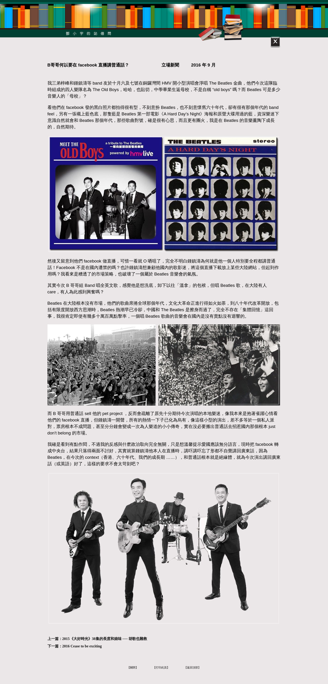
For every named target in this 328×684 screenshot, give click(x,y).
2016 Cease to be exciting (82, 646)
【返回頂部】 (192, 667)
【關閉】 (132, 667)
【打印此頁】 (161, 667)
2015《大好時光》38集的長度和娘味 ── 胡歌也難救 (104, 639)
